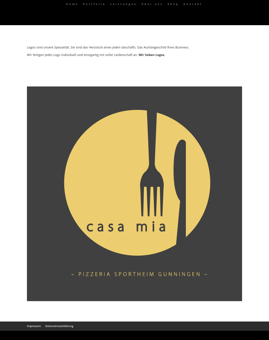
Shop (173, 4)
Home (72, 4)
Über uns (152, 4)
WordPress (68, 335)
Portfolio (94, 4)
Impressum (34, 326)
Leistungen (123, 4)
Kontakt (193, 4)
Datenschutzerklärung (59, 326)
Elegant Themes (44, 335)
